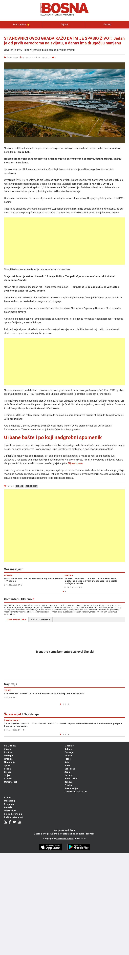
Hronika (8, 759)
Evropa (7, 772)
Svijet (7, 775)
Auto (66, 762)
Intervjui (21, 32)
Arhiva (7, 797)
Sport (7, 765)
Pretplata (9, 804)
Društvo (8, 778)
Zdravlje (69, 752)
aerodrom (31, 486)
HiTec (67, 759)
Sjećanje (69, 745)
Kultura (68, 749)
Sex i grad (69, 769)
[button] (122, 65)
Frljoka (68, 785)
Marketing (9, 800)
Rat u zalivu (10, 745)
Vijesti (64, 24)
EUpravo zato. (75, 463)
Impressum (10, 810)
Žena (67, 772)
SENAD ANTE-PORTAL (75, 791)
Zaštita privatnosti (13, 817)
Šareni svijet (71, 788)
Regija (7, 769)
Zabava (68, 782)
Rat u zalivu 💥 (21, 24)
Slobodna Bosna (65, 838)
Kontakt (8, 807)
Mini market (10, 782)
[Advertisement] (64, 241)
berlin (19, 486)
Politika (107, 24)
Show (67, 765)
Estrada (68, 775)
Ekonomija (9, 762)
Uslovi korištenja (13, 814)
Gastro (68, 755)
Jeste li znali (71, 778)
